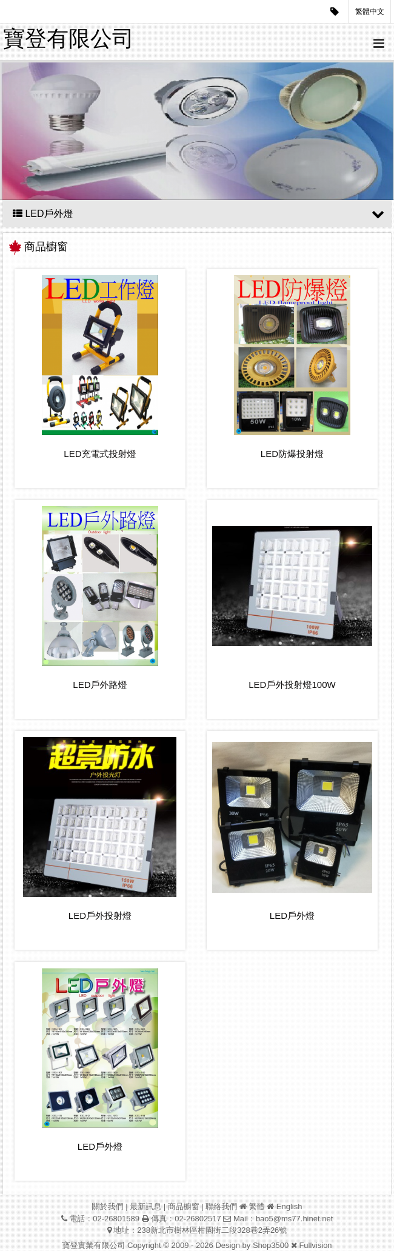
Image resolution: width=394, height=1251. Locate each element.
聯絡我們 (221, 1206)
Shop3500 (271, 1245)
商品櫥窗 (183, 1206)
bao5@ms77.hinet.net (294, 1218)
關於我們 (108, 1206)
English (289, 1206)
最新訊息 (145, 1206)
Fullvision (315, 1245)
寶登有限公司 (68, 38)
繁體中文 (369, 11)
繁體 (257, 1206)
